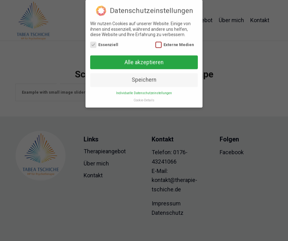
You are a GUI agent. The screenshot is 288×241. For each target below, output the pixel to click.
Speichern (144, 78)
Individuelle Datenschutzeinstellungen (144, 91)
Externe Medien (174, 43)
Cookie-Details (144, 98)
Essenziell (104, 43)
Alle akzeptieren (144, 60)
